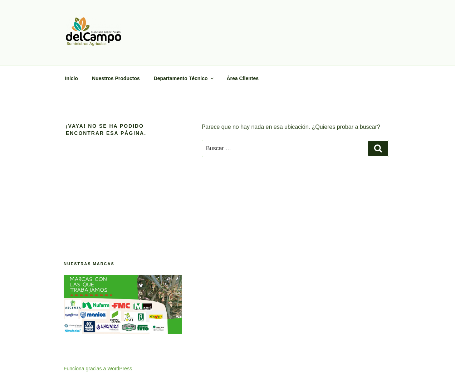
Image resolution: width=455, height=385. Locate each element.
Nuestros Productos (116, 78)
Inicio (71, 78)
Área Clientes (242, 78)
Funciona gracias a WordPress (98, 368)
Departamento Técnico (184, 78)
